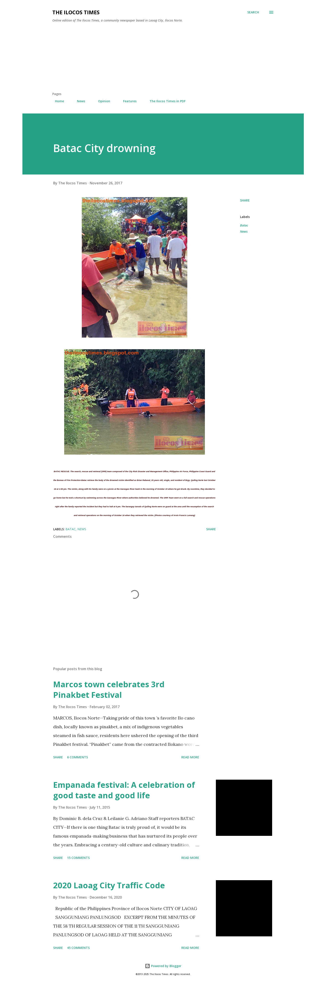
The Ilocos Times (76, 12)
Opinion (101, 101)
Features (127, 101)
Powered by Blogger (163, 966)
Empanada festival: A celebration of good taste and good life (124, 790)
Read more (190, 757)
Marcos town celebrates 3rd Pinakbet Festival (108, 689)
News (78, 101)
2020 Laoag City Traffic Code (109, 885)
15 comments (78, 858)
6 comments (77, 757)
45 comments (78, 948)
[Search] (253, 12)
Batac (244, 225)
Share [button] (245, 200)
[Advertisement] (163, 59)
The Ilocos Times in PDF (165, 101)
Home (56, 101)
